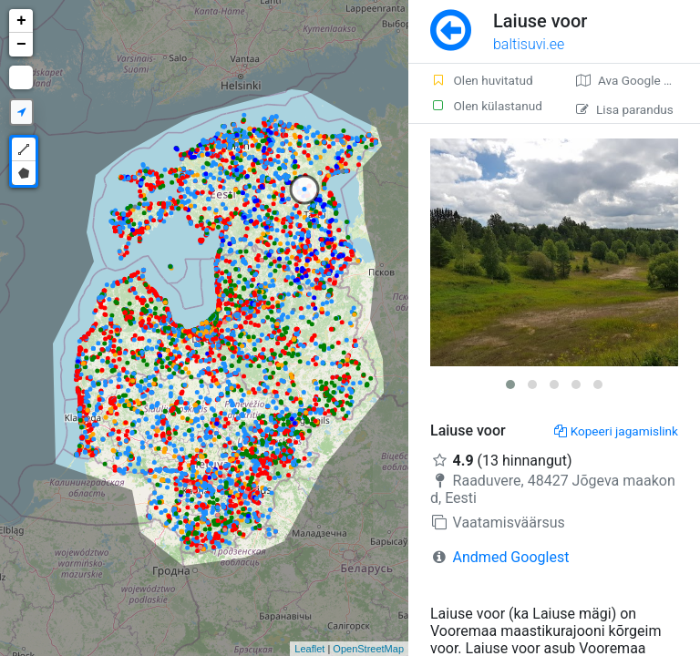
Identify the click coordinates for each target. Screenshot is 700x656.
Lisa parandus (625, 109)
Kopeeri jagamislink (616, 431)
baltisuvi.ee (528, 44)
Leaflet (309, 648)
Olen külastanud (486, 105)
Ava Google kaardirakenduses (638, 80)
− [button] (21, 45)
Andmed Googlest (511, 557)
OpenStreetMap (368, 648)
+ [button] (21, 21)
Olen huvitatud (481, 80)
